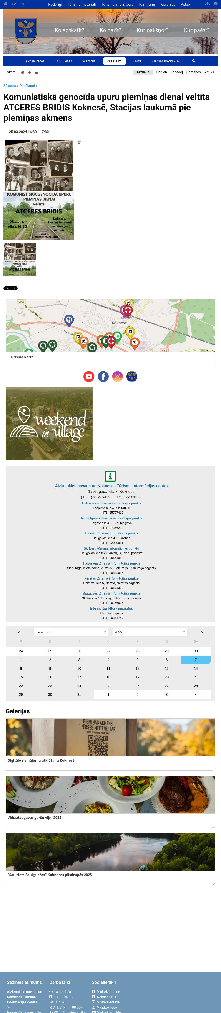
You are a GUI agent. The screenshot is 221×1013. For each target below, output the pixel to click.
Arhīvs (209, 72)
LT (29, 4)
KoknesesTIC (107, 997)
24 (21, 651)
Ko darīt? (110, 29)
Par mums (147, 4)
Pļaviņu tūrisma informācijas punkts (111, 533)
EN (21, 4)
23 (50, 686)
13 (167, 668)
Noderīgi (55, 4)
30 (196, 651)
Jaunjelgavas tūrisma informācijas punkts (111, 518)
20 (167, 677)
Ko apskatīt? (69, 29)
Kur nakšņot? (152, 29)
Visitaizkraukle (108, 1002)
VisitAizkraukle (108, 992)
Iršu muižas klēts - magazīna (111, 608)
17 (79, 677)
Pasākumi (114, 61)
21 (196, 677)
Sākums (9, 86)
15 (21, 677)
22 (21, 686)
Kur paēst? (196, 29)
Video (185, 4)
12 (138, 668)
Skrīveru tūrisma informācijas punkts (111, 548)
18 (108, 677)
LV (14, 4)
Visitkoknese (107, 1007)
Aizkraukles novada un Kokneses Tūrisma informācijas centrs (111, 486)
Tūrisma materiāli (81, 4)
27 (108, 651)
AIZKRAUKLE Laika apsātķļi (174, 995)
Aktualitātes (35, 61)
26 (79, 651)
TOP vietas (63, 61)
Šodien (161, 72)
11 (108, 668)
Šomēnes (193, 72)
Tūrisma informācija (117, 4)
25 (50, 651)
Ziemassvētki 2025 (167, 61)
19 (138, 677)
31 (79, 694)
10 (79, 668)
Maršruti (89, 61)
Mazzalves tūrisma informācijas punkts (111, 593)
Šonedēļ (176, 72)
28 (138, 651)
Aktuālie (142, 72)
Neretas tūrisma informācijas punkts (111, 578)
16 (50, 677)
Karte (137, 61)
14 (196, 668)
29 (167, 651)
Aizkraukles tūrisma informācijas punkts (111, 503)
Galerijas (168, 4)
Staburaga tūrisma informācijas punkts (111, 563)
